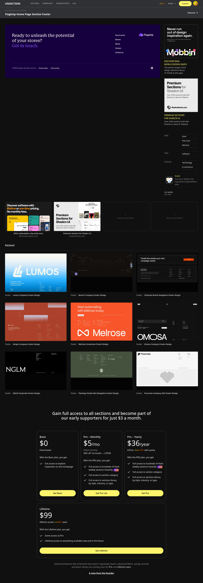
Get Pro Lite (101, 493)
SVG (74, 3)
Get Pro (145, 493)
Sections (35, 3)
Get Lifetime (101, 550)
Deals (162, 3)
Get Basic (57, 493)
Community (47, 3)
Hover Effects (63, 3)
